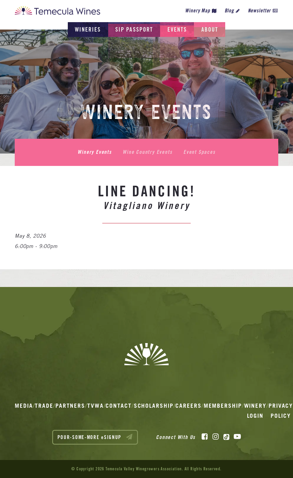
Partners (70, 405)
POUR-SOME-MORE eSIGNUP (95, 436)
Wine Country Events (147, 152)
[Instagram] (216, 436)
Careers (188, 405)
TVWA (95, 405)
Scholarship (154, 405)
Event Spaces (199, 152)
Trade (44, 405)
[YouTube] (237, 436)
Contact (118, 405)
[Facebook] (205, 436)
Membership (223, 405)
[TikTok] (226, 436)
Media (24, 405)
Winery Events (95, 152)
